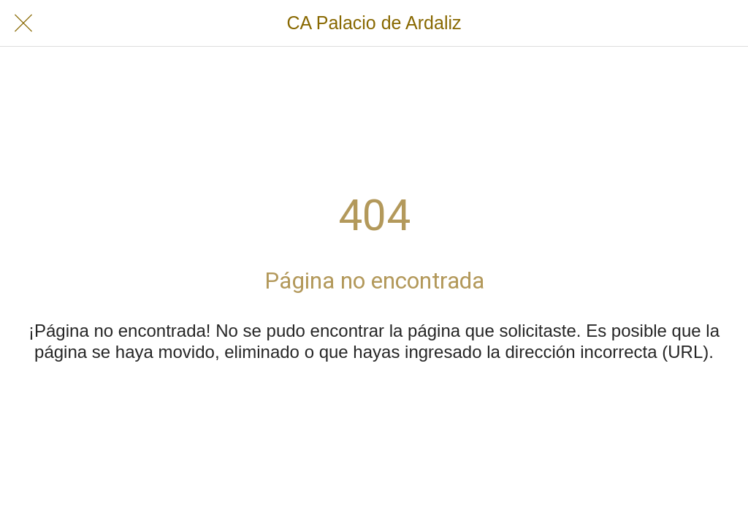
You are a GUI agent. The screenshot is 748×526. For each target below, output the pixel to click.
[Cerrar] (23, 23)
